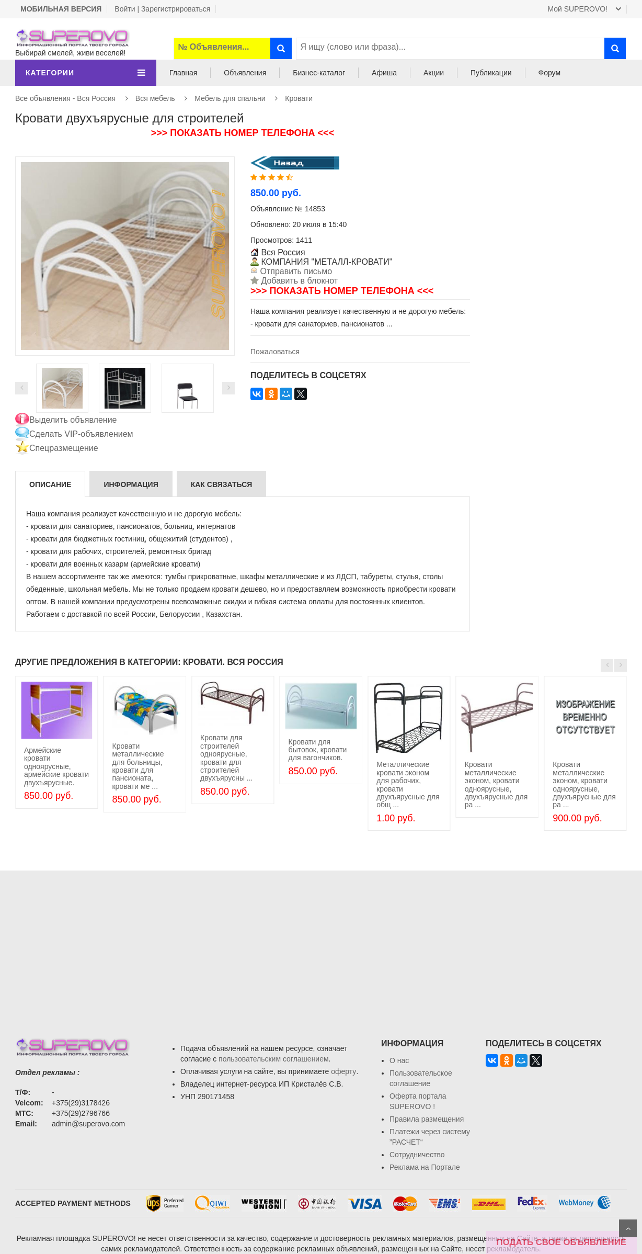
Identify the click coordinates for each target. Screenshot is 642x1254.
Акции (433, 73)
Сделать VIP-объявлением (81, 434)
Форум (549, 73)
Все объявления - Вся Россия (65, 98)
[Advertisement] (321, 944)
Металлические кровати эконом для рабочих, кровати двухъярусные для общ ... (408, 784)
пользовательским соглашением (274, 1059)
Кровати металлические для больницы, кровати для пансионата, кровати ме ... (138, 766)
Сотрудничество (416, 1154)
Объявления (245, 73)
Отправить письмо (295, 271)
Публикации (491, 73)
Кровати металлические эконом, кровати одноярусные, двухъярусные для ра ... (496, 784)
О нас (399, 1060)
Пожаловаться (275, 351)
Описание (50, 484)
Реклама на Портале (424, 1167)
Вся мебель (155, 98)
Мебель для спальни (229, 98)
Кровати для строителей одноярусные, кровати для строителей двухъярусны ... (226, 757)
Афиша (384, 73)
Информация (131, 484)
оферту (343, 1071)
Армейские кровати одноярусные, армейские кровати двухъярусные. (56, 766)
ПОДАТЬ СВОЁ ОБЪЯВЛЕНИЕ (561, 1242)
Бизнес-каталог (319, 73)
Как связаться (222, 484)
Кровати (299, 98)
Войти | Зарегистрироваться (162, 9)
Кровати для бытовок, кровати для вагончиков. (318, 750)
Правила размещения (426, 1119)
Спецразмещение (63, 448)
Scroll (628, 1228)
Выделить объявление (73, 419)
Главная (183, 73)
